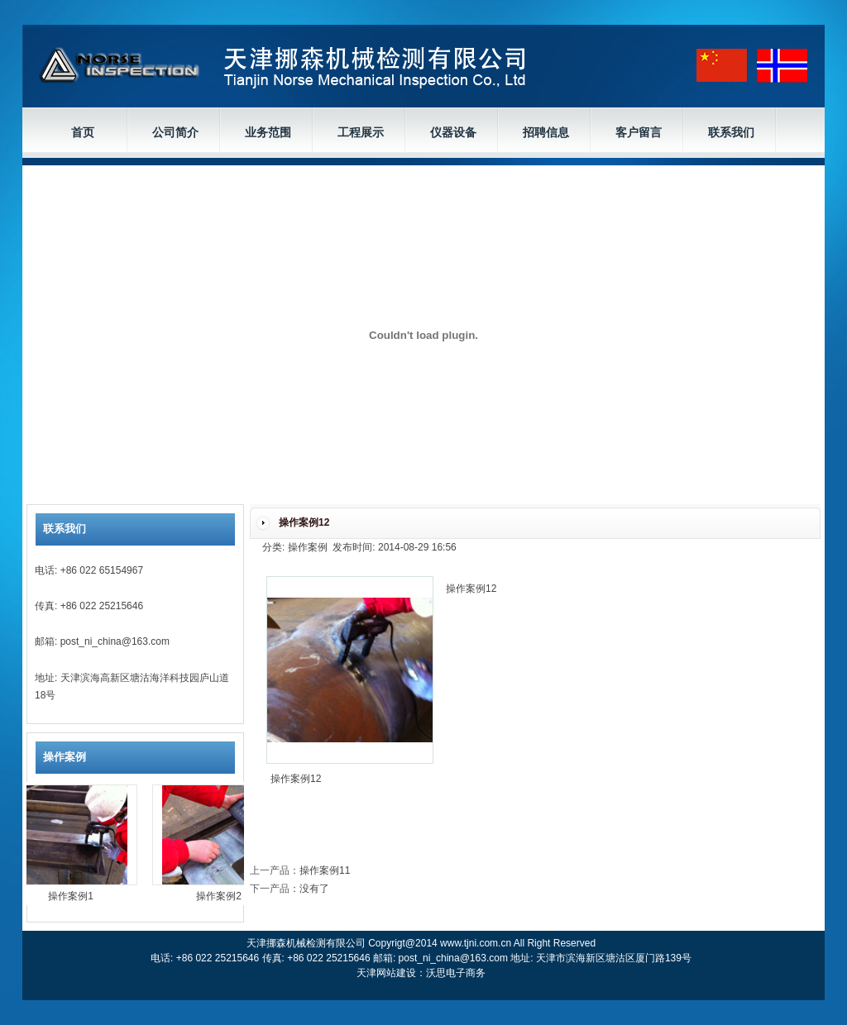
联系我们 (731, 132)
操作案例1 (75, 896)
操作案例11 (324, 870)
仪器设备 (453, 132)
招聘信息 (546, 132)
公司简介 (175, 132)
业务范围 (268, 132)
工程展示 (360, 132)
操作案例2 (223, 896)
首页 (82, 132)
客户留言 (638, 132)
